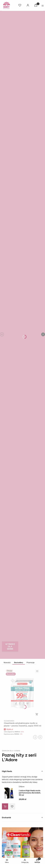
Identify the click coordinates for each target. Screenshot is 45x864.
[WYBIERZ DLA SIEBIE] (10, 647)
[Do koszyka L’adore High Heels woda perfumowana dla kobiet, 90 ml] (5, 806)
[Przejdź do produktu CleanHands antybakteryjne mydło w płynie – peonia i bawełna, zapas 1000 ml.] (22, 693)
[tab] (22, 771)
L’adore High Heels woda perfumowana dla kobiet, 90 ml (30, 792)
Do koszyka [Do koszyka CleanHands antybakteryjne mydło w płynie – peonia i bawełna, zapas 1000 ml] (36, 714)
